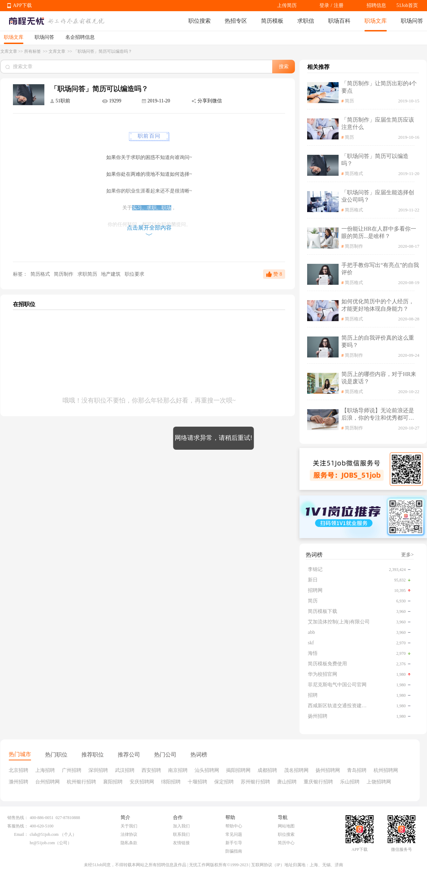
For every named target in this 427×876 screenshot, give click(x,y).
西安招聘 (151, 770)
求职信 (305, 21)
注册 (338, 5)
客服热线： (17, 826)
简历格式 (40, 274)
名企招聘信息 (80, 37)
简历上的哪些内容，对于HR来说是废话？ (378, 377)
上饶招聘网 (379, 781)
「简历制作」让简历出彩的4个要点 (379, 87)
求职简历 (88, 274)
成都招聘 (267, 770)
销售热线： (17, 817)
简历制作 (64, 274)
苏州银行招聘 (255, 781)
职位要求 (134, 274)
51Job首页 (407, 5)
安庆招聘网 (142, 781)
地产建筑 (111, 274)
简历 (349, 100)
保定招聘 (224, 781)
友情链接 (181, 842)
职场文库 (375, 21)
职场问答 (412, 21)
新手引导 (233, 842)
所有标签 (33, 51)
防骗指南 (233, 851)
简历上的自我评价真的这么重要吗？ (377, 341)
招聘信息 (376, 5)
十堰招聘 (197, 781)
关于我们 (129, 826)
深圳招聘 (98, 770)
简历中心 (286, 842)
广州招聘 (71, 770)
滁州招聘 (18, 781)
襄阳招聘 (113, 781)
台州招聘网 (47, 781)
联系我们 (181, 834)
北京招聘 (18, 770)
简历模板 (272, 21)
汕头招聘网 (207, 770)
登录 (324, 5)
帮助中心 (233, 826)
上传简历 (287, 5)
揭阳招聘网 (238, 770)
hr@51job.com (42, 842)
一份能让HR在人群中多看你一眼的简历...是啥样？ (378, 232)
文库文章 (8, 51)
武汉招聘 (125, 770)
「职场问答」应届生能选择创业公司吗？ (377, 196)
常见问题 (233, 834)
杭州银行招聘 (81, 781)
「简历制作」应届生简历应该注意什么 (377, 123)
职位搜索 (199, 21)
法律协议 (129, 834)
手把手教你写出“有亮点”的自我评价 (380, 268)
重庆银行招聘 (318, 781)
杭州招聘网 (386, 770)
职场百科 (339, 21)
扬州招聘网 (328, 770)
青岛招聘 (357, 770)
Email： (21, 834)
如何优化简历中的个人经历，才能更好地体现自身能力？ (377, 305)
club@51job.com (44, 834)
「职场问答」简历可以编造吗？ (374, 159)
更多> (407, 554)
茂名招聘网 (296, 770)
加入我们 (181, 826)
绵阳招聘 (171, 781)
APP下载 (22, 5)
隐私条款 (129, 842)
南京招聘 (178, 770)
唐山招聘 (287, 781)
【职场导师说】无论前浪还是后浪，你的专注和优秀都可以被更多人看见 (377, 414)
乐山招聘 (350, 781)
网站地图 (286, 826)
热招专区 (236, 21)
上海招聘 (45, 770)
